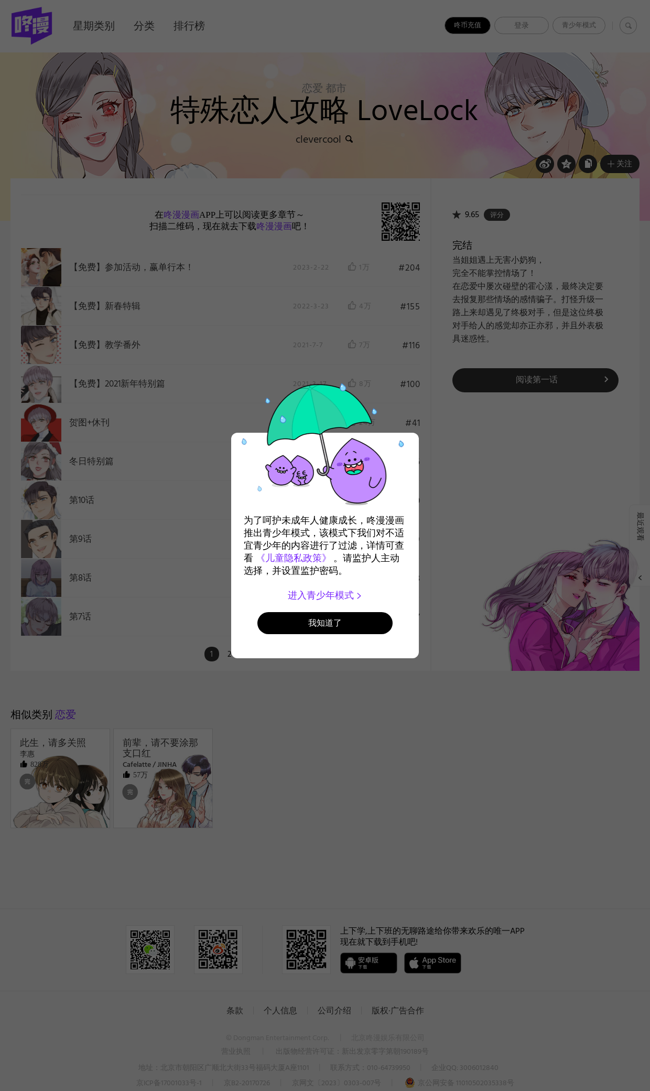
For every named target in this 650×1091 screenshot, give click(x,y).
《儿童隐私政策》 (293, 558)
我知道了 (325, 622)
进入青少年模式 (325, 595)
